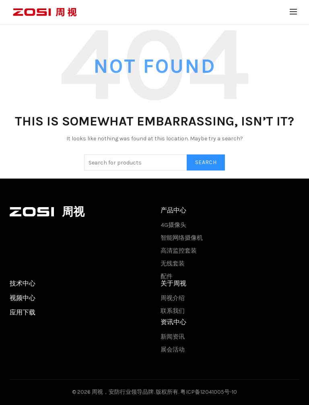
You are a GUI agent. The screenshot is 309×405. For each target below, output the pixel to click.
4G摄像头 (173, 224)
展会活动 (173, 349)
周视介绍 (173, 298)
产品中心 (173, 210)
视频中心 (22, 298)
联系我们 (173, 311)
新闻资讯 (173, 336)
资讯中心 (173, 322)
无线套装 (173, 263)
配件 (167, 276)
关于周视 (173, 283)
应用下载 (22, 312)
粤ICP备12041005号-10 (208, 392)
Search (205, 162)
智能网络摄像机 (182, 237)
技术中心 (22, 283)
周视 (97, 392)
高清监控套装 (179, 250)
